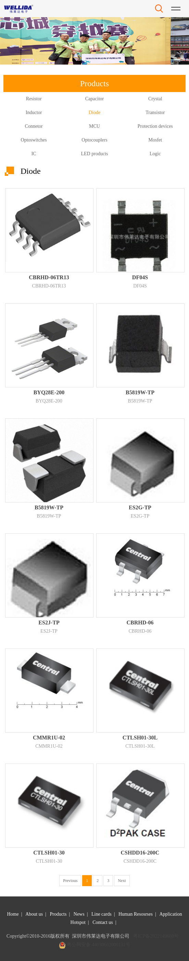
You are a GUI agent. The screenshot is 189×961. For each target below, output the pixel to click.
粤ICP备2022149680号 (156, 936)
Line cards (101, 914)
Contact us (102, 922)
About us (34, 914)
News (79, 914)
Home (12, 914)
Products (58, 914)
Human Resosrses (135, 914)
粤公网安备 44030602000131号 (98, 944)
